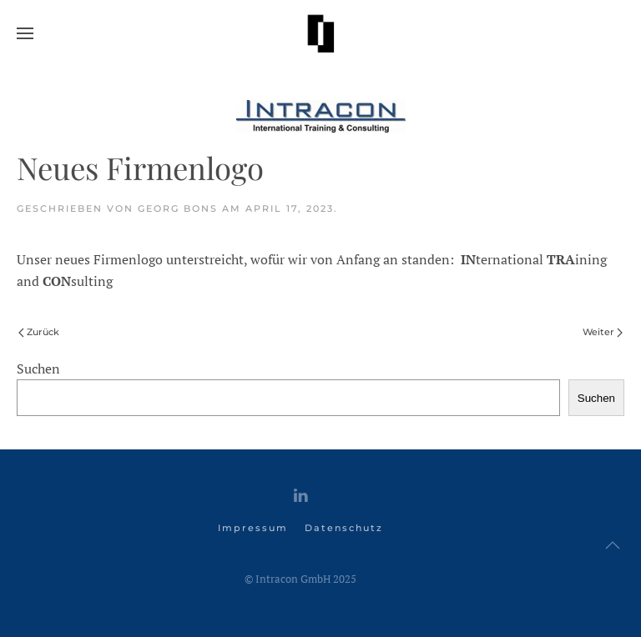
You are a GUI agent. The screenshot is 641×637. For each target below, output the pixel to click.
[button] (25, 33)
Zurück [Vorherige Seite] (38, 332)
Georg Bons (178, 208)
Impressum (253, 528)
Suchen (38, 368)
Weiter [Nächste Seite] (603, 332)
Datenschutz (344, 528)
